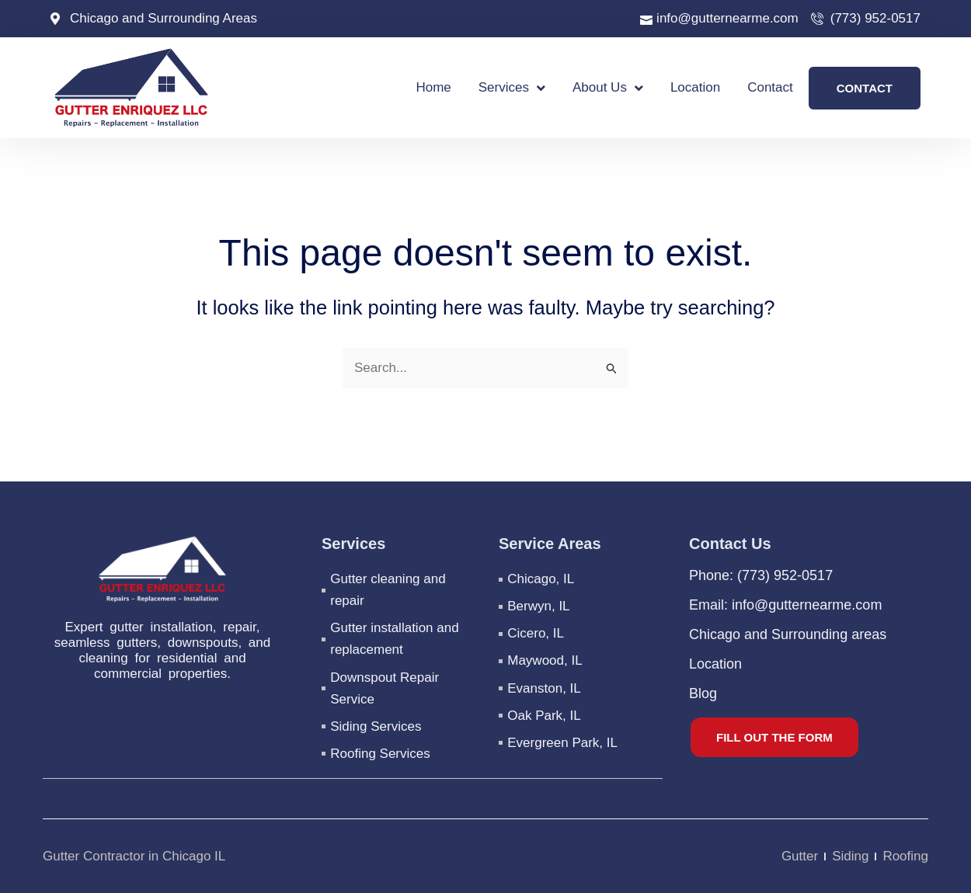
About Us (608, 88)
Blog (703, 694)
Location (695, 87)
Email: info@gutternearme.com (785, 605)
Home (433, 87)
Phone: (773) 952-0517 (761, 576)
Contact (770, 87)
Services (512, 88)
